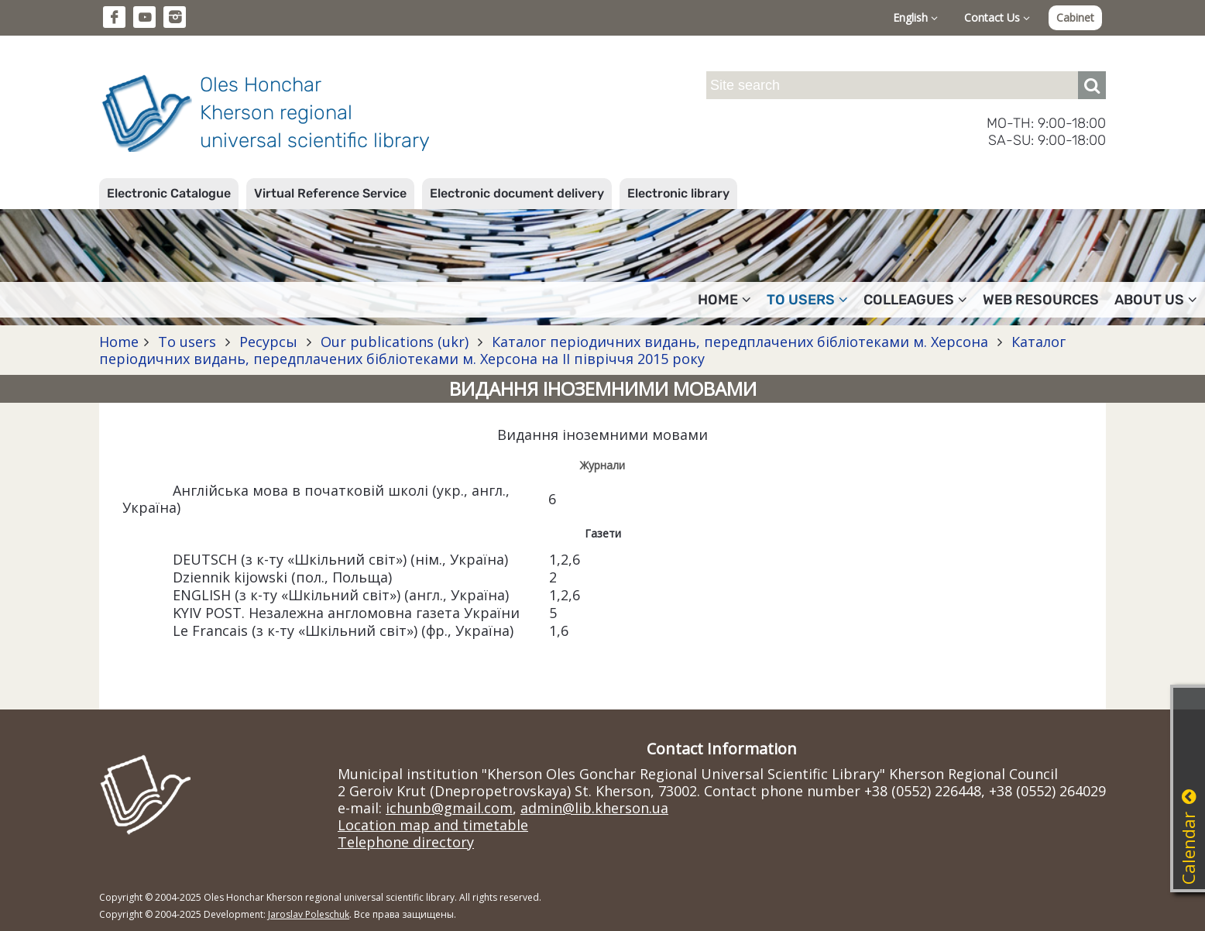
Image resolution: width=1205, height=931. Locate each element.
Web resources (1041, 299)
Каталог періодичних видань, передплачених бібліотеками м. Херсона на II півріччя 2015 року (582, 350)
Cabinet (1075, 17)
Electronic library (678, 193)
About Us (1155, 299)
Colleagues (915, 299)
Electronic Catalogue (169, 193)
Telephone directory (406, 842)
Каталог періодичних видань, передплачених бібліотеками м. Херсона (740, 341)
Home (724, 299)
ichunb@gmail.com (449, 808)
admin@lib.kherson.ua (594, 808)
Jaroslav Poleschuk (308, 914)
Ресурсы (268, 341)
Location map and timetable (433, 825)
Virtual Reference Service (330, 193)
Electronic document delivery (517, 193)
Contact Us (997, 17)
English (915, 17)
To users (807, 299)
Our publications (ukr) (394, 341)
